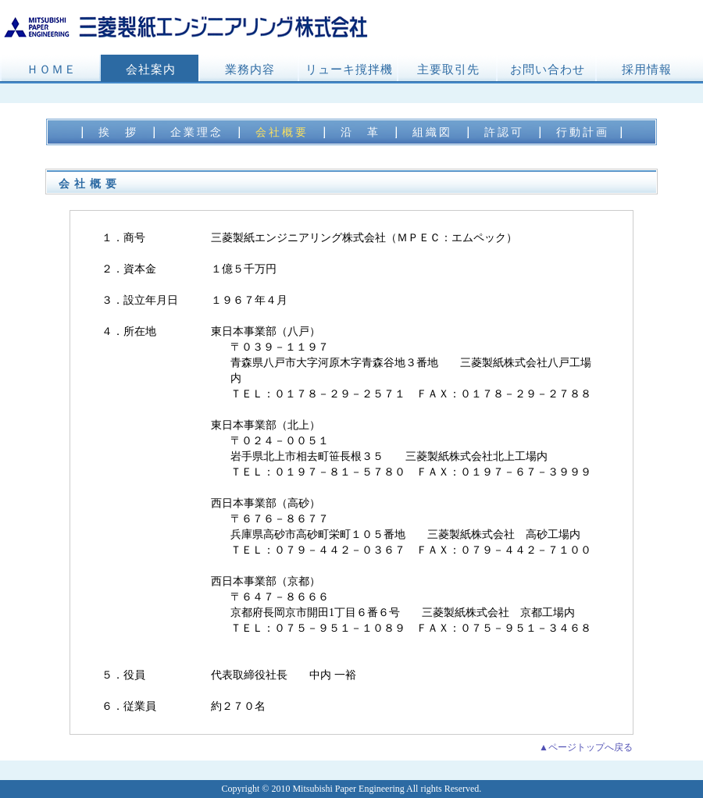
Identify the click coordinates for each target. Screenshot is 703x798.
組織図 (432, 132)
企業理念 (196, 132)
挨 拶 (118, 132)
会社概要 (282, 132)
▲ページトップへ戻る (586, 747)
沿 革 (360, 132)
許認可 (504, 132)
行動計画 (582, 132)
